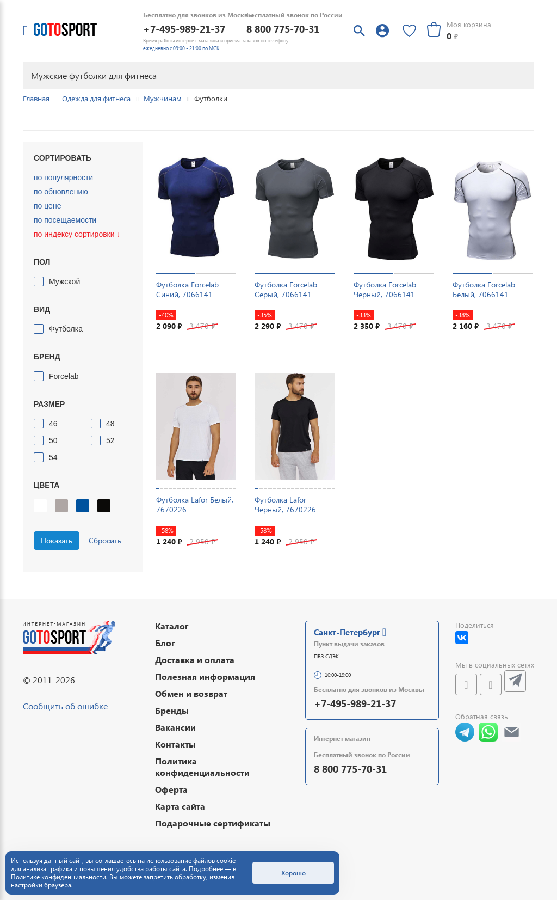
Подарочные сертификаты (212, 823)
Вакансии (175, 727)
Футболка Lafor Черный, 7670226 (285, 504)
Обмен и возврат (191, 693)
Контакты (175, 744)
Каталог (172, 626)
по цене (47, 205)
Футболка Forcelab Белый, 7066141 (484, 289)
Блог (165, 642)
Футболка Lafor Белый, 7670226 (194, 504)
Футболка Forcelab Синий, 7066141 (187, 289)
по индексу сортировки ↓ (77, 234)
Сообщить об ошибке (65, 706)
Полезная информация (205, 676)
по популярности (63, 177)
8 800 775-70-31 (282, 28)
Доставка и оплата (194, 659)
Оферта (171, 789)
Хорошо (293, 872)
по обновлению (61, 191)
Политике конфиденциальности (58, 877)
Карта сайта (180, 806)
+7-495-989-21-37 (184, 28)
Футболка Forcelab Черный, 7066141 (385, 289)
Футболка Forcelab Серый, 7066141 (286, 289)
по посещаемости (65, 220)
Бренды (172, 710)
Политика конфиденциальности (202, 766)
